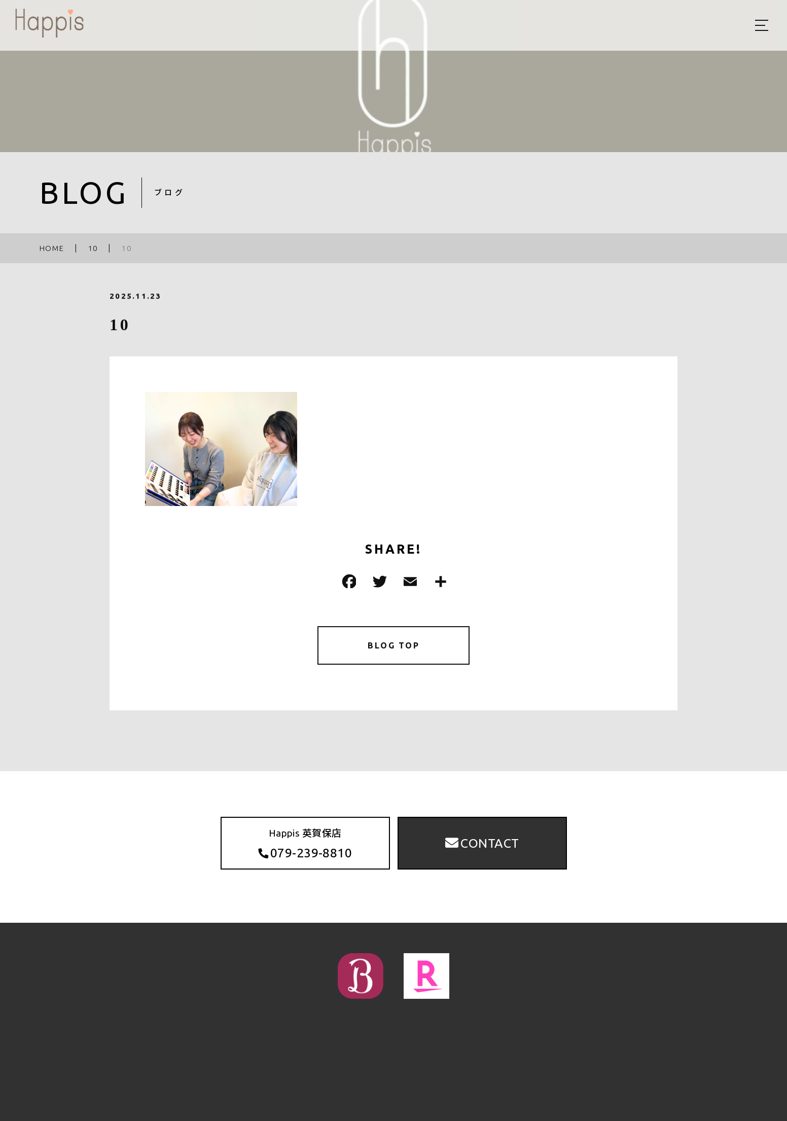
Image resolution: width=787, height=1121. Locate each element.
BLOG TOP (394, 647)
